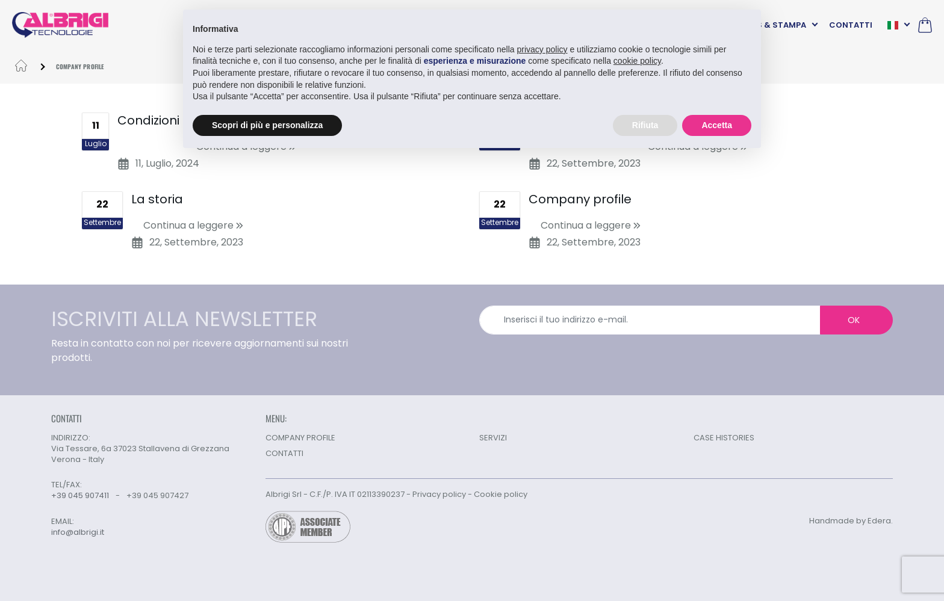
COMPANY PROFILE (300, 437)
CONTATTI (850, 25)
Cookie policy (500, 494)
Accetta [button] (716, 124)
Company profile (580, 199)
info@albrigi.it (77, 532)
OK (854, 320)
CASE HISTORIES (724, 437)
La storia (157, 199)
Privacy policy (439, 494)
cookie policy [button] (637, 61)
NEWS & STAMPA (772, 25)
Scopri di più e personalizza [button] (267, 124)
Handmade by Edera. (851, 520)
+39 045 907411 (80, 495)
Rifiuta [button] (645, 124)
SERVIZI (493, 437)
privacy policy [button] (542, 49)
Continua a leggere (193, 225)
